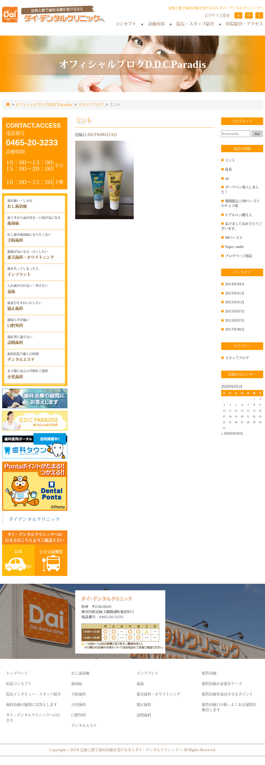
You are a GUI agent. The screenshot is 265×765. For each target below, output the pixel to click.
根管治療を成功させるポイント (227, 694)
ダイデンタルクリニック (34, 519)
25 (230, 422)
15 (254, 411)
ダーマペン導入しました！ (240, 189)
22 (254, 416)
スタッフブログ (90, 104)
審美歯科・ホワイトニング (158, 694)
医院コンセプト (19, 683)
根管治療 (209, 673)
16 (260, 411)
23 (260, 416)
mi (227, 178)
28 (248, 422)
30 (260, 422)
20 (242, 416)
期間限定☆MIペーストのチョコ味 (240, 203)
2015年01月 (234, 293)
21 (248, 416)
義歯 (140, 683)
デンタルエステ (84, 725)
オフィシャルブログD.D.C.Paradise (43, 104)
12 (236, 411)
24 (224, 422)
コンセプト (125, 24)
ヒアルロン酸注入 (238, 214)
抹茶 (228, 169)
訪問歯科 (144, 715)
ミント (230, 160)
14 (248, 411)
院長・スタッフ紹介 (195, 24)
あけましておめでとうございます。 (241, 226)
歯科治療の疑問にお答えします (31, 704)
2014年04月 (234, 284)
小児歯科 (78, 704)
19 (236, 416)
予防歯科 (78, 694)
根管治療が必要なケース (222, 683)
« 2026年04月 (232, 433)
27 (242, 422)
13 (242, 411)
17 (224, 416)
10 (224, 411)
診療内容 (156, 24)
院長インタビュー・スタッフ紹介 (33, 694)
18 (230, 416)
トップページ (17, 673)
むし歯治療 (80, 673)
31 (224, 428)
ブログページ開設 (238, 255)
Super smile (234, 246)
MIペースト (234, 237)
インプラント (147, 673)
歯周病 (76, 683)
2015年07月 (234, 311)
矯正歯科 (144, 704)
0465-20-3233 (32, 142)
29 (254, 422)
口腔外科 (78, 715)
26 (236, 422)
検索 (257, 133)
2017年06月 (234, 329)
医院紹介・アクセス (244, 24)
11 (230, 411)
